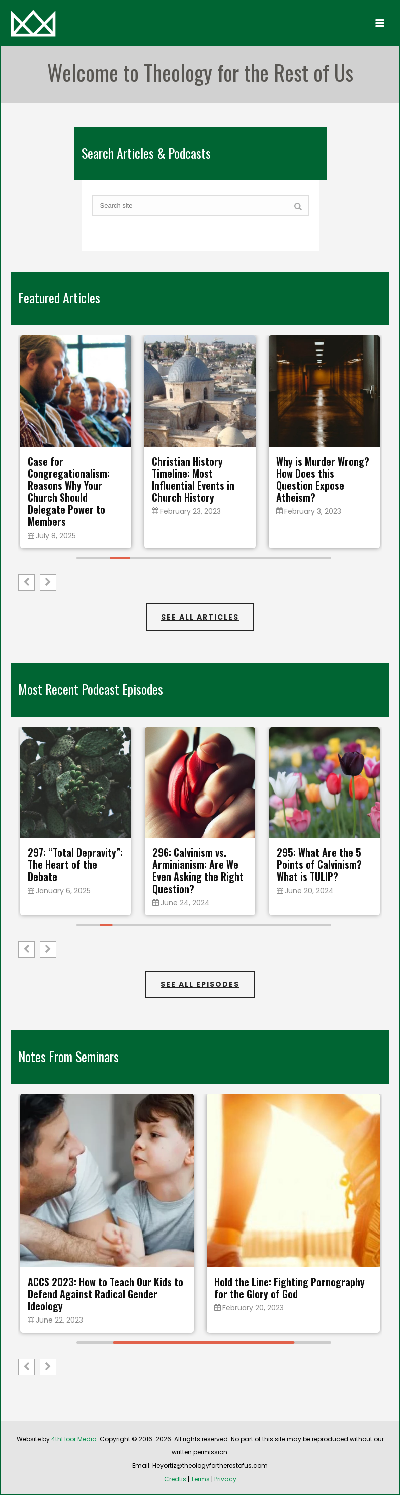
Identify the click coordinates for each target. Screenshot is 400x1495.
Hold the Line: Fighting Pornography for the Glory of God (289, 1288)
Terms (200, 1479)
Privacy (225, 1479)
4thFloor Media (74, 1439)
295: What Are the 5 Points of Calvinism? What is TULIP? (319, 864)
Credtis (175, 1479)
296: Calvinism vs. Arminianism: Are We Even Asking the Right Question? (198, 870)
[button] (48, 582)
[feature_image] (75, 390)
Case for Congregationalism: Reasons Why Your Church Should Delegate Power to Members (69, 491)
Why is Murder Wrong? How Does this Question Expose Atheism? (322, 479)
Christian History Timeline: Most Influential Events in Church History (193, 479)
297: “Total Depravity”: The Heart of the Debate (75, 864)
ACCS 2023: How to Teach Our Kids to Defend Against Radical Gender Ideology (105, 1294)
